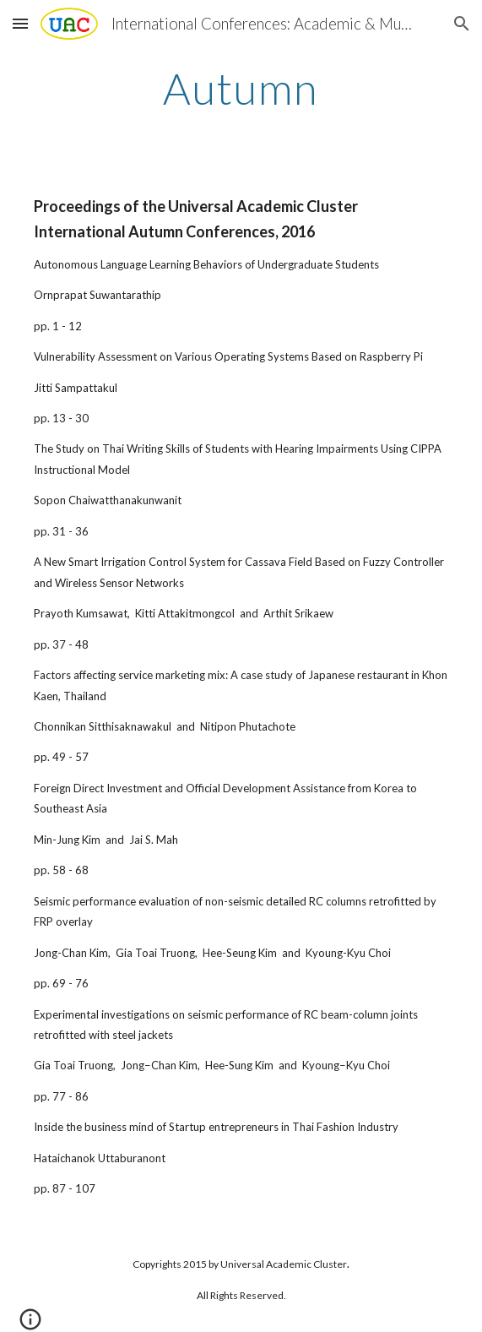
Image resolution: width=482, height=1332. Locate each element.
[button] (20, 23)
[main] (241, 88)
